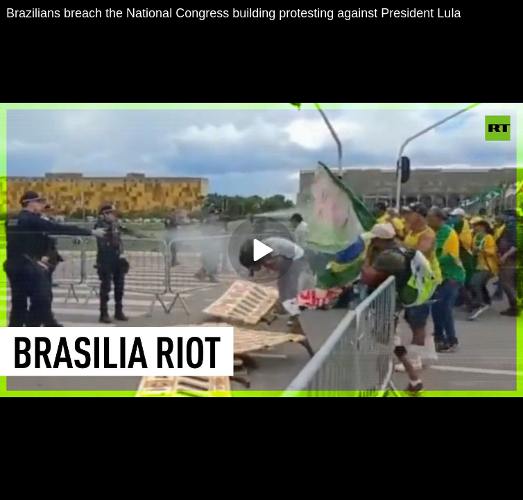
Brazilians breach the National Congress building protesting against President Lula (233, 13)
